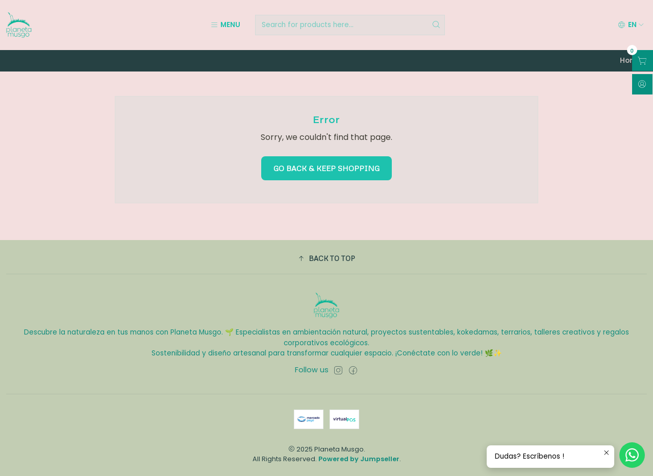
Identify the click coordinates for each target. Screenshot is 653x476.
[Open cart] (642, 60)
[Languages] (631, 25)
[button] (326, 258)
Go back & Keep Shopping (326, 168)
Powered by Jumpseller (358, 459)
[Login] (642, 84)
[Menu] (225, 25)
